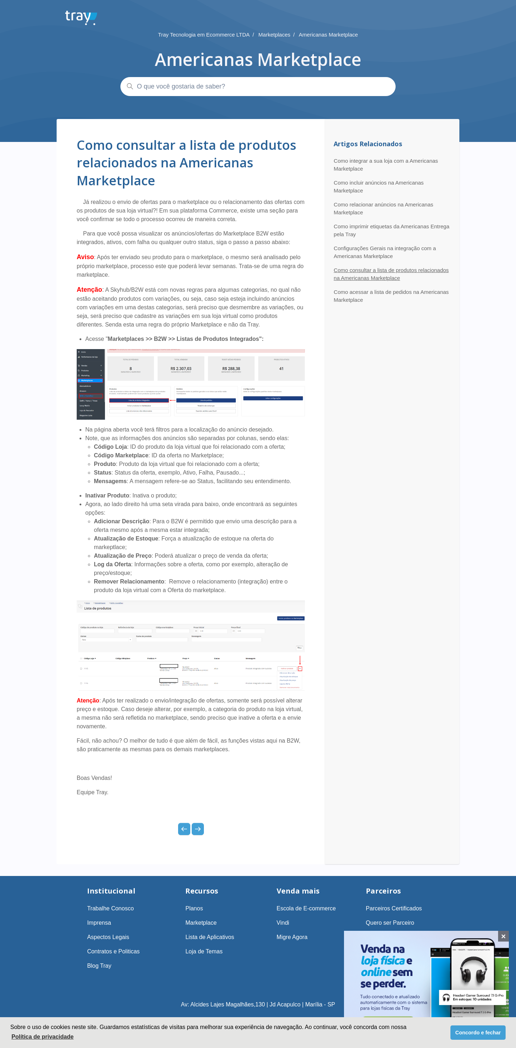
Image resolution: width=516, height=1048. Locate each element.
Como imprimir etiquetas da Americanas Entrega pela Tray (391, 230)
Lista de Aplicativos (209, 937)
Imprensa (99, 923)
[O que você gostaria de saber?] (258, 86)
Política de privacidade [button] (42, 1037)
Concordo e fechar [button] (478, 1032)
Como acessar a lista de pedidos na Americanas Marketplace (391, 296)
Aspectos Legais (108, 937)
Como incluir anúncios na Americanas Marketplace (379, 187)
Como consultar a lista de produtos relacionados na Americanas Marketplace (391, 274)
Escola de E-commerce (306, 908)
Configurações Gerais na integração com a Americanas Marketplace (385, 252)
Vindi (283, 923)
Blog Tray (99, 966)
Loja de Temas (204, 951)
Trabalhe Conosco (110, 908)
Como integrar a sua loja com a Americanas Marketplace (386, 165)
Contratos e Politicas (113, 951)
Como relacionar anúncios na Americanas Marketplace (383, 208)
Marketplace (200, 923)
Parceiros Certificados (394, 908)
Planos (194, 908)
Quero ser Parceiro (390, 923)
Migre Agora (292, 937)
